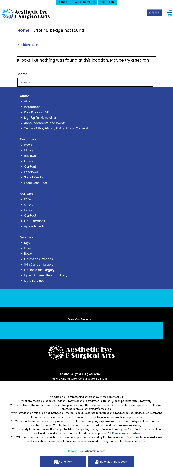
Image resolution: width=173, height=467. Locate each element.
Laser (28, 248)
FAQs (27, 199)
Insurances (32, 107)
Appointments (34, 226)
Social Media (33, 177)
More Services (34, 281)
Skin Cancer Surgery (38, 265)
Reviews (30, 156)
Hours (28, 210)
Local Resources (36, 183)
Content (30, 167)
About (28, 101)
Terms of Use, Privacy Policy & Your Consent (56, 128)
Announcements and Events (45, 123)
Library (29, 150)
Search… (23, 74)
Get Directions (34, 221)
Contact (30, 216)
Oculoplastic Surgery (39, 270)
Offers (28, 161)
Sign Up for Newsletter (40, 118)
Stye (27, 243)
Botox (28, 254)
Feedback (31, 172)
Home (23, 30)
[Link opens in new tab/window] (72, 368)
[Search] (85, 82)
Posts (28, 145)
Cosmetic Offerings (38, 259)
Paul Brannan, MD (36, 112)
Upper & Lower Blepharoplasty (45, 275)
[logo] (26, 14)
